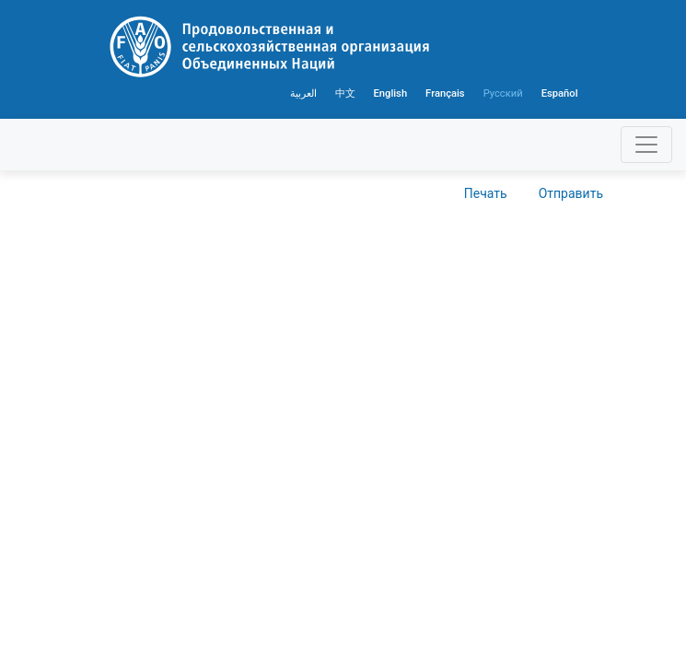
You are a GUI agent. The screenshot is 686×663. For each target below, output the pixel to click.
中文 (345, 93)
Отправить (571, 193)
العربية (303, 93)
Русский (503, 93)
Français (445, 93)
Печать (485, 193)
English (391, 93)
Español (559, 93)
